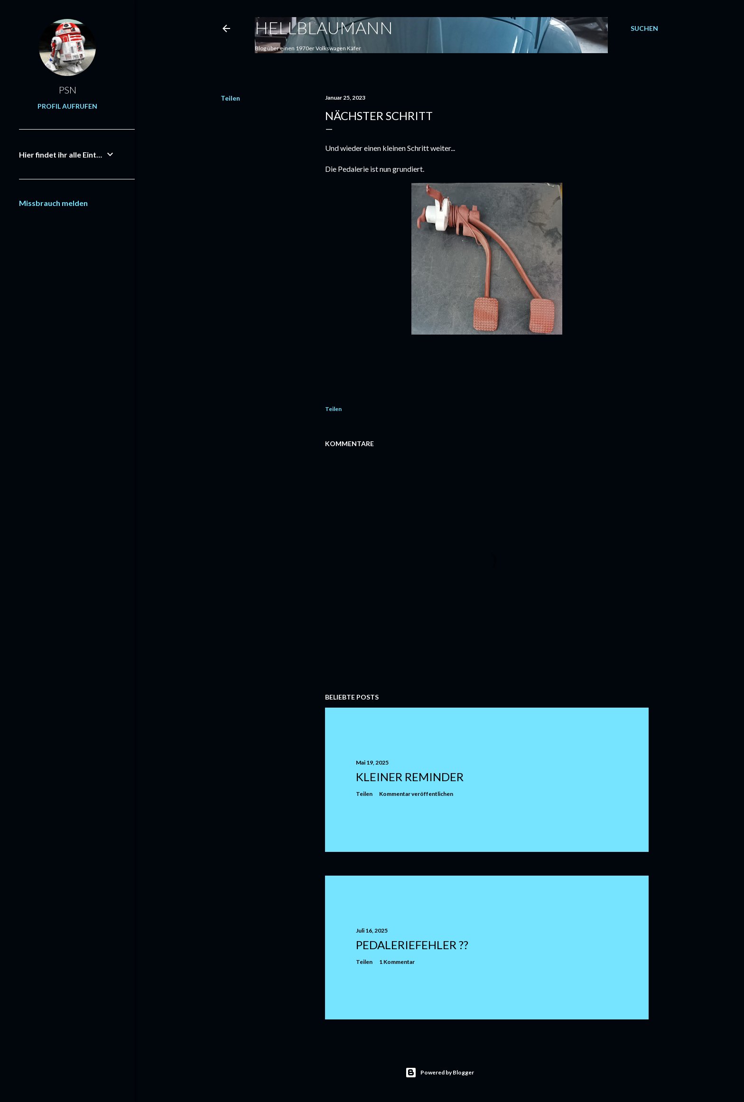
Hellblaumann (324, 27)
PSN (67, 89)
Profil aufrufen (67, 106)
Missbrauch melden (53, 202)
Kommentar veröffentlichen (416, 793)
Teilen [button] (230, 98)
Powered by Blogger (439, 1072)
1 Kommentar (397, 961)
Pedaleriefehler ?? (412, 945)
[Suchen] (644, 28)
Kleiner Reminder (410, 777)
